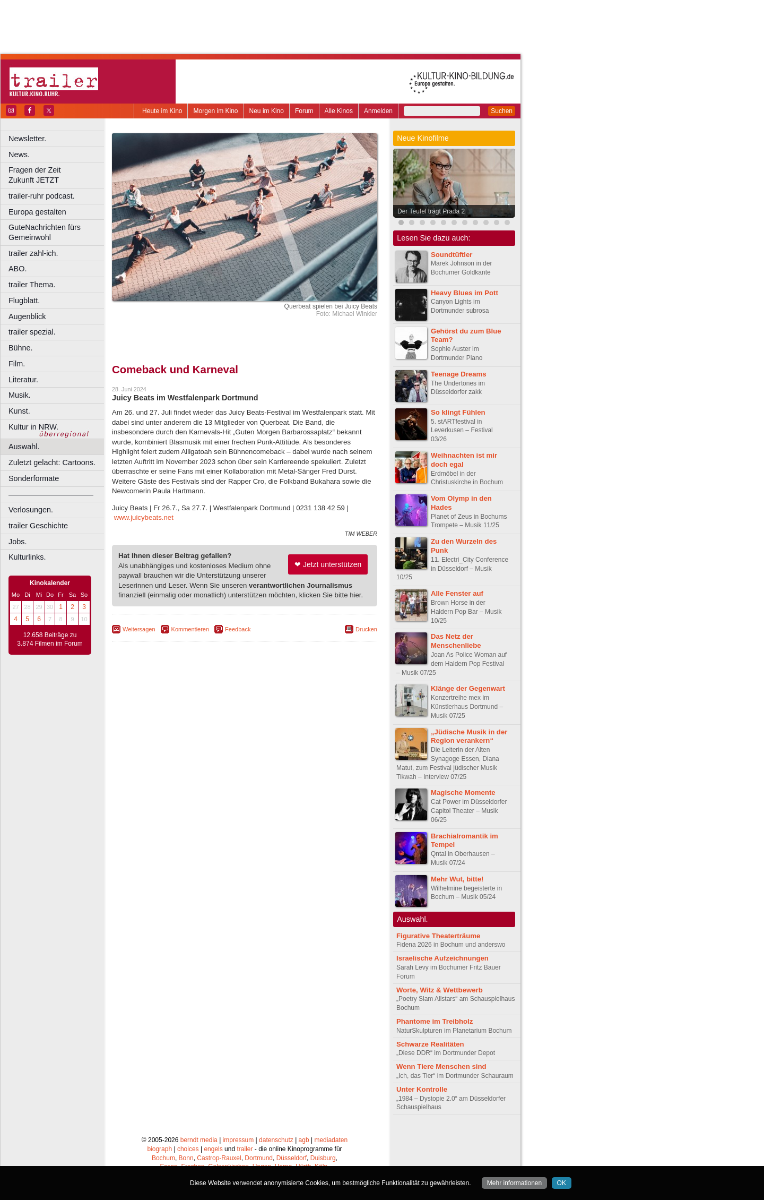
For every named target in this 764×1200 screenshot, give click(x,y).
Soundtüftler (451, 255)
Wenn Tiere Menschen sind (441, 1066)
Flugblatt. (24, 300)
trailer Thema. (32, 284)
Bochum (163, 1158)
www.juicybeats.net (143, 517)
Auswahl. (23, 446)
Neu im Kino (266, 111)
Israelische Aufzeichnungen (442, 958)
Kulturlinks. (27, 557)
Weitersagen (139, 629)
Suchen (502, 111)
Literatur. (23, 379)
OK (561, 1183)
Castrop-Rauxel (219, 1158)
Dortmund (259, 1158)
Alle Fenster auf (457, 593)
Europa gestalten (37, 212)
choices (188, 1149)
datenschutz (276, 1140)
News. (19, 154)
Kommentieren (190, 629)
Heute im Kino (162, 111)
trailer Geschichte (38, 525)
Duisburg (323, 1158)
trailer (245, 1149)
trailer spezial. (32, 332)
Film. (16, 363)
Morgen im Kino (215, 111)
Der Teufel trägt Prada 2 (431, 211)
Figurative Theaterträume (438, 936)
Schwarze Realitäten (430, 1044)
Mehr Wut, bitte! (457, 879)
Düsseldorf (291, 1158)
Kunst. (19, 411)
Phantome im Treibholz (434, 1021)
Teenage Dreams (459, 374)
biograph (159, 1149)
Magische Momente (463, 792)
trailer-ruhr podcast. (41, 196)
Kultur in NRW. (33, 427)
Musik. (19, 395)
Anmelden (378, 111)
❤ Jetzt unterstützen (327, 564)
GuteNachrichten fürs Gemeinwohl (44, 232)
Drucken (366, 629)
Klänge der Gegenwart (468, 688)
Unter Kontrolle (421, 1089)
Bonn (186, 1158)
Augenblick (27, 316)
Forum (304, 111)
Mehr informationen (514, 1183)
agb (304, 1140)
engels (213, 1149)
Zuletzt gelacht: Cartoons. (52, 462)
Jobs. (17, 541)
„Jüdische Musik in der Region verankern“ (469, 736)
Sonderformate (33, 478)
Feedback (237, 629)
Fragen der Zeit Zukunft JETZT (57, 175)
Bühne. (20, 348)
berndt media (199, 1140)
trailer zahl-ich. (33, 253)
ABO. (17, 268)
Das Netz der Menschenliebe (456, 640)
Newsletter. (27, 138)
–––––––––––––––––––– (50, 494)
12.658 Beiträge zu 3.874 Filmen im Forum (49, 639)
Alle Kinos (339, 111)
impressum (238, 1140)
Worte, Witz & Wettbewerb (439, 990)
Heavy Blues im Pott (464, 293)
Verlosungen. (30, 509)
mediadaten (331, 1140)
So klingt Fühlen (458, 412)
